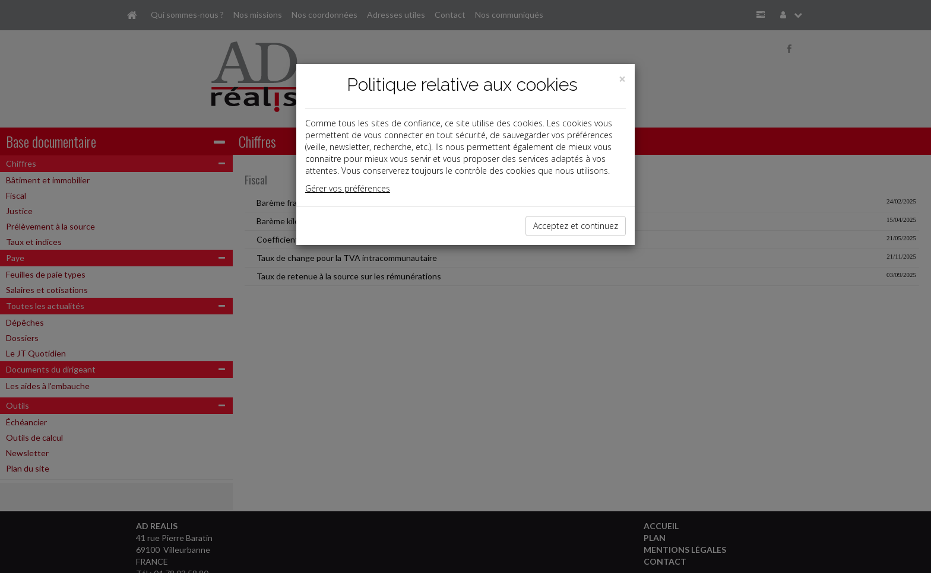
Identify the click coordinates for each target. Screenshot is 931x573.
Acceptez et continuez (575, 225)
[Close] (622, 79)
